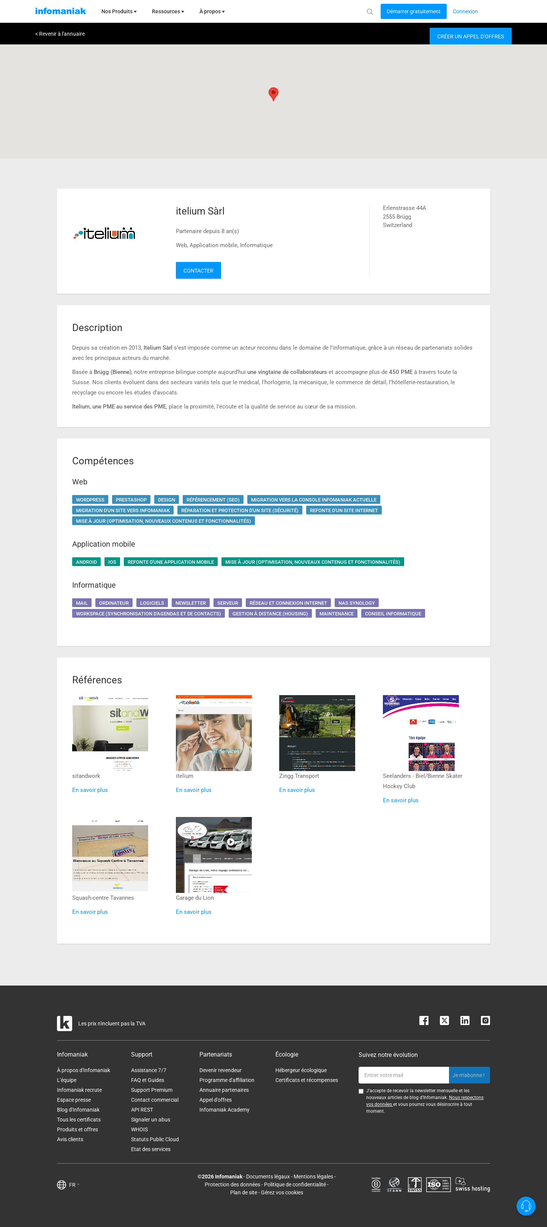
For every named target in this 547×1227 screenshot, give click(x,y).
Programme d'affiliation (227, 1080)
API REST (142, 1110)
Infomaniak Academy (224, 1110)
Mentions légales (313, 1176)
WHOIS (139, 1129)
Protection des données (232, 1184)
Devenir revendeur (220, 1070)
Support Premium (151, 1090)
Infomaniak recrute (79, 1090)
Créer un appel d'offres (470, 36)
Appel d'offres (215, 1100)
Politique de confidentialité (295, 1184)
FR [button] (74, 1185)
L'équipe (66, 1080)
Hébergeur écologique (301, 1070)
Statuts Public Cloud (155, 1139)
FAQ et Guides (147, 1080)
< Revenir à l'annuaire (60, 34)
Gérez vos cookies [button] (282, 1192)
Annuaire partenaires (224, 1090)
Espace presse (74, 1100)
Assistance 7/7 (148, 1070)
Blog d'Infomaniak (78, 1110)
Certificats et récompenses (306, 1080)
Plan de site (243, 1192)
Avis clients (70, 1139)
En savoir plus (90, 790)
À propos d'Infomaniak (83, 1070)
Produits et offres (77, 1129)
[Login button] (414, 11)
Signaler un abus (150, 1120)
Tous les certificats (79, 1120)
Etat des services (151, 1149)
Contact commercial (155, 1100)
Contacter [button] (198, 271)
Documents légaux (268, 1176)
